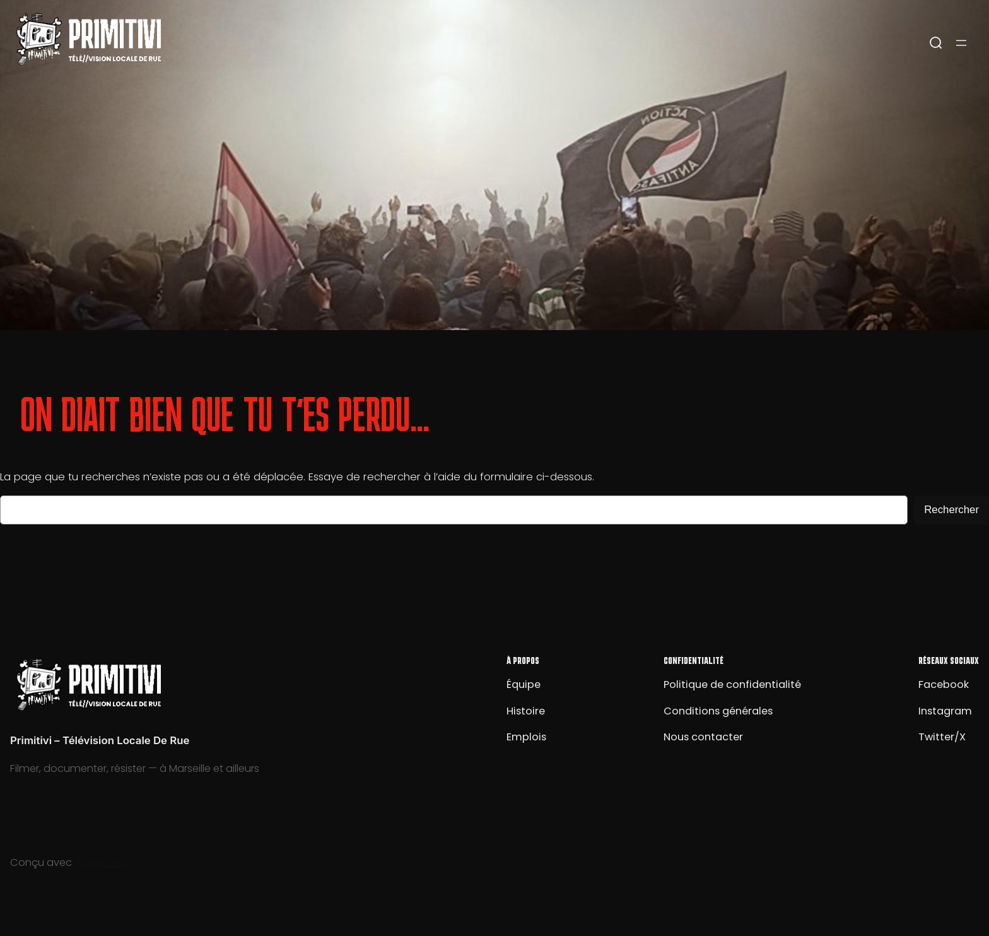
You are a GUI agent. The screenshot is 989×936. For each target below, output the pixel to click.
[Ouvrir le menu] (961, 42)
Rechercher (951, 510)
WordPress (100, 862)
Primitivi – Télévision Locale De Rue (99, 740)
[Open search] (936, 43)
